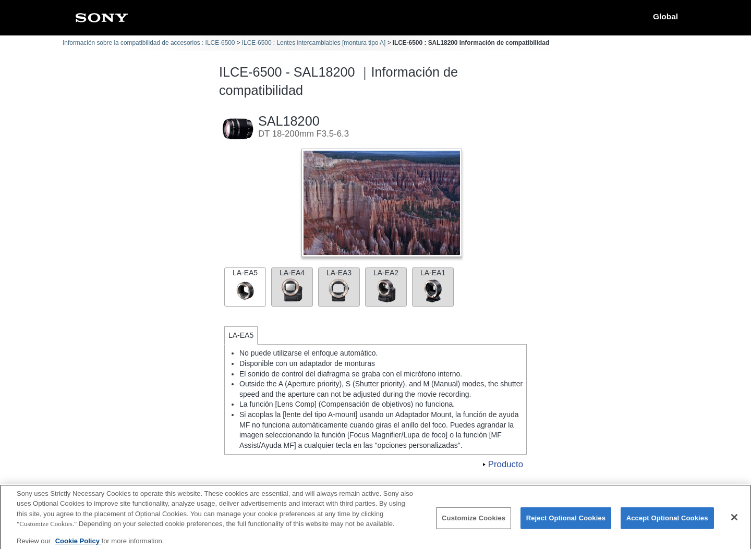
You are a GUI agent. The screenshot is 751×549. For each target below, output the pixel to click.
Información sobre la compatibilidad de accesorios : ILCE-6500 (149, 42)
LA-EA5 (245, 286)
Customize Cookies (473, 523)
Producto (505, 464)
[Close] (734, 522)
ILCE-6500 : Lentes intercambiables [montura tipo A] (314, 42)
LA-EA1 (433, 286)
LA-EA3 (339, 286)
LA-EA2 (386, 286)
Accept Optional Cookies (667, 523)
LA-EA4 (292, 286)
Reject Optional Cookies (566, 523)
